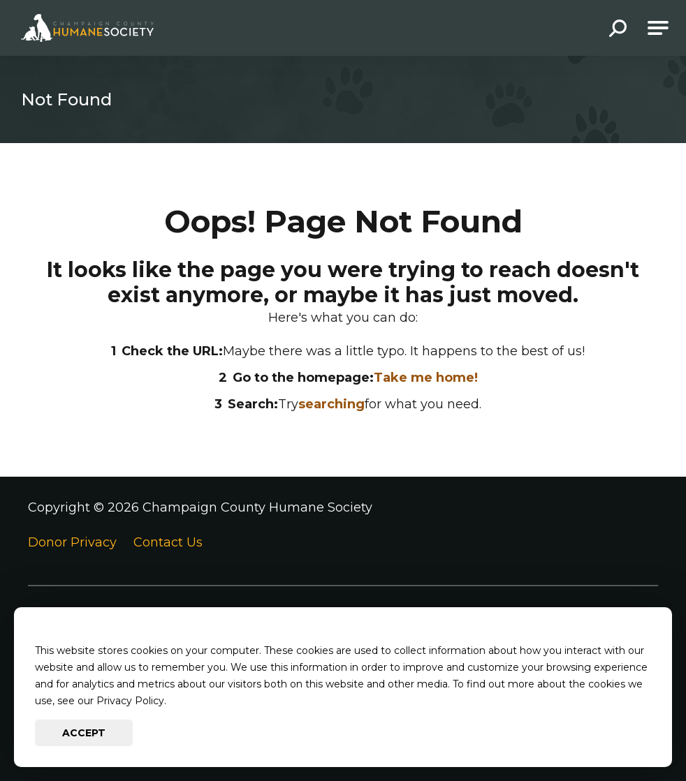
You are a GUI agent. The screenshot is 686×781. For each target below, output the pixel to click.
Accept (83, 733)
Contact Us (168, 542)
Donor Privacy (72, 542)
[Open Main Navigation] (658, 27)
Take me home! (426, 377)
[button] (618, 30)
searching (331, 404)
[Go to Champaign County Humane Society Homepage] (87, 28)
